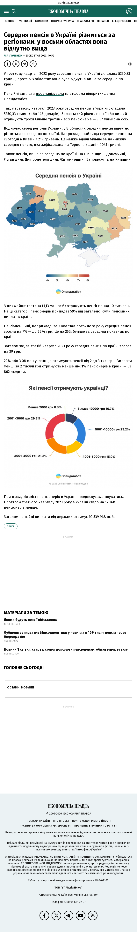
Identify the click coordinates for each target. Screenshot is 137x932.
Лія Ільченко (13, 55)
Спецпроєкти (121, 21)
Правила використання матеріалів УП (45, 825)
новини (9, 21)
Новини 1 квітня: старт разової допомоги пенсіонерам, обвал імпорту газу (66, 649)
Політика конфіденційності (91, 820)
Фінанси (103, 21)
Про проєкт (61, 820)
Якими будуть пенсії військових (30, 620)
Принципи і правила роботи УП (95, 825)
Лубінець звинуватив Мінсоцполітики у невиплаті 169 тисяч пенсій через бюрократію (65, 634)
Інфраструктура (62, 21)
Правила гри (85, 21)
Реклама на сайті (38, 820)
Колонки (41, 21)
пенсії (11, 526)
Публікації (25, 21)
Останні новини (20, 687)
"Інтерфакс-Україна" (112, 843)
